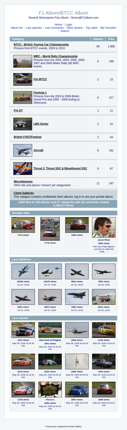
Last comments (54, 27)
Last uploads (34, 27)
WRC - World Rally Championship (56, 56)
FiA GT (18, 110)
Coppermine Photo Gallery (69, 426)
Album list (17, 27)
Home (58, 24)
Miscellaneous (23, 181)
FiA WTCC (40, 79)
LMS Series (41, 123)
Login (68, 24)
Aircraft (38, 150)
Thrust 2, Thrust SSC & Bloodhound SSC (60, 168)
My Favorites (108, 27)
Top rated (91, 27)
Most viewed (74, 27)
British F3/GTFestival (27, 137)
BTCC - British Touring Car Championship (41, 44)
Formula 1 (40, 92)
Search (64, 31)
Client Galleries (24, 193)
